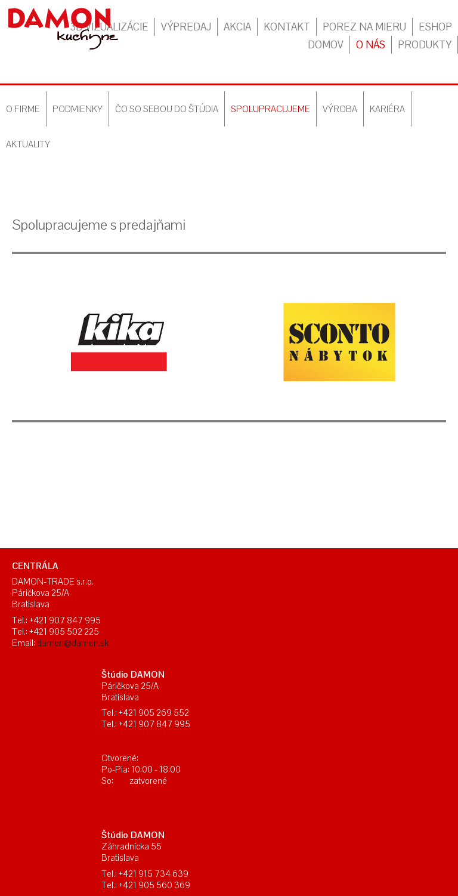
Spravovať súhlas (399, 797)
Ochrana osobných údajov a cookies (303, 797)
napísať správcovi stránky (195, 797)
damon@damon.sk (73, 642)
